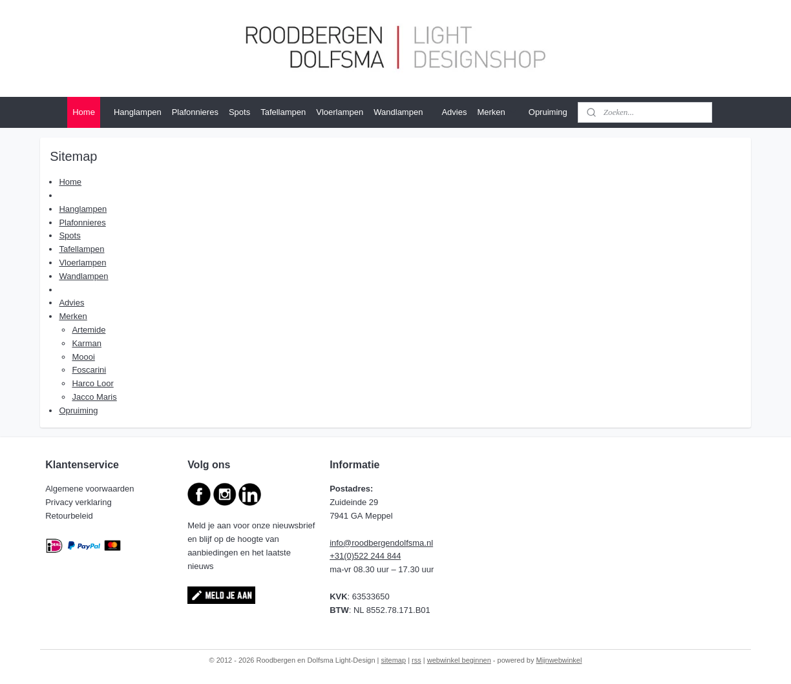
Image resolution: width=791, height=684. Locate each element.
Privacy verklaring (79, 502)
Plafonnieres (195, 112)
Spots (239, 112)
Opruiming (548, 112)
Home (83, 112)
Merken (497, 112)
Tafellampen (283, 112)
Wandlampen (398, 112)
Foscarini (89, 370)
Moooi (83, 357)
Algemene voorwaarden (90, 488)
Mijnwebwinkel (559, 660)
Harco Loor (92, 383)
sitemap (393, 660)
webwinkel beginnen (459, 660)
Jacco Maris (94, 397)
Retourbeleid (70, 516)
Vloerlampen (339, 112)
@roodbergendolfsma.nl (388, 543)
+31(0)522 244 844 (365, 556)
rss (416, 660)
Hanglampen (138, 112)
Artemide (88, 330)
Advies (454, 112)
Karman (86, 343)
